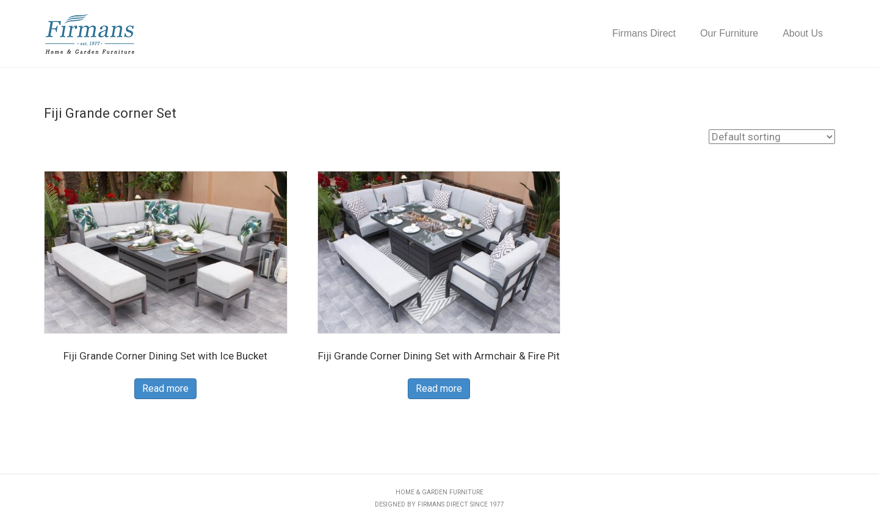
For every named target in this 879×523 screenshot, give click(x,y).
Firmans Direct (644, 33)
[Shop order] (772, 136)
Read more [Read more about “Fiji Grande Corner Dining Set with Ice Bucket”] (165, 388)
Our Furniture (729, 33)
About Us (803, 33)
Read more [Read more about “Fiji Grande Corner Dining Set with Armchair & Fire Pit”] (439, 388)
